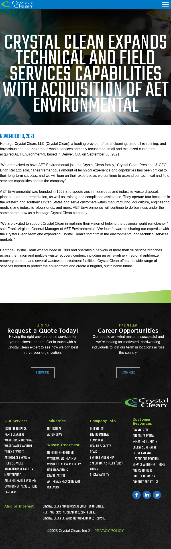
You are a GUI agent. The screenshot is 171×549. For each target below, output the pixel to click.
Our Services (16, 421)
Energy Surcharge (144, 448)
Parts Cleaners (14, 435)
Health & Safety (100, 446)
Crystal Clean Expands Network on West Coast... (74, 518)
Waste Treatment (63, 445)
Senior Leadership (102, 458)
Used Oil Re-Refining (60, 453)
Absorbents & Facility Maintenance (18, 472)
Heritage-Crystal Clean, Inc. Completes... (69, 513)
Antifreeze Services (17, 458)
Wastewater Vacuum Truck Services (18, 449)
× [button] (167, 539)
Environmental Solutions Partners (20, 489)
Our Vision (97, 429)
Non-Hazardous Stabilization (57, 473)
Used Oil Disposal (16, 429)
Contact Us (42, 372)
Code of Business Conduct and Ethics (146, 479)
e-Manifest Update (145, 442)
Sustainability (99, 475)
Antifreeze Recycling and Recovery (63, 484)
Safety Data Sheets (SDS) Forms (106, 466)
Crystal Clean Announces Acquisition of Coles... (74, 507)
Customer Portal (144, 436)
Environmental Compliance (99, 437)
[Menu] (165, 4)
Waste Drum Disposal (18, 440)
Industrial (54, 429)
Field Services (13, 463)
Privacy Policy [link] (113, 542)
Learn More (128, 372)
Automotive (54, 435)
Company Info (103, 421)
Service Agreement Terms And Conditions (149, 468)
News (93, 452)
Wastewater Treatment (62, 459)
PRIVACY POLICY (109, 531)
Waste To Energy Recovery (64, 464)
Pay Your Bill (141, 430)
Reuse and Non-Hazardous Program (146, 456)
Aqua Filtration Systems (20, 481)
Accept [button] (136, 542)
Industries (56, 421)
